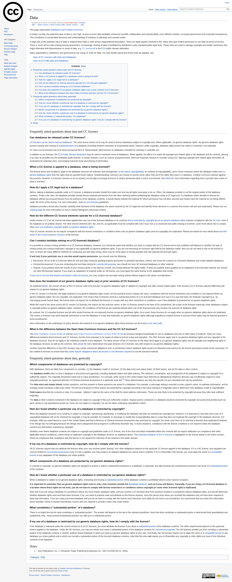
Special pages (9, 69)
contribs (82, 23)
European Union (137, 484)
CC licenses (87, 48)
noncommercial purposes (58, 452)
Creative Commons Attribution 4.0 (71, 568)
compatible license (213, 533)
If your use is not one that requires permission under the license (59, 275)
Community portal (11, 46)
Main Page (8, 43)
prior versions (58, 235)
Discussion (38, 9)
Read (151, 9)
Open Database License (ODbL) (48, 334)
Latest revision (55, 25)
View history (172, 9)
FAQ (43, 557)
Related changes (10, 66)
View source (160, 9)
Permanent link (10, 75)
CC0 (104, 48)
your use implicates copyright (48, 227)
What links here (10, 63)
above (45, 286)
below (168, 178)
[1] (123, 379)
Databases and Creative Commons (67, 30)
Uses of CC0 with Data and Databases (51, 61)
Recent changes (10, 49)
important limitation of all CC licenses (155, 434)
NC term (216, 220)
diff (33, 25)
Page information (10, 78)
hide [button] (83, 66)
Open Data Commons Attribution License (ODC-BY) (97, 334)
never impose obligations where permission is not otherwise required (100, 351)
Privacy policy (34, 575)
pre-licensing (93, 202)
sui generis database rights (173, 220)
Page (29, 9)
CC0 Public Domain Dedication (72, 154)
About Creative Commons (50, 575)
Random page (9, 52)
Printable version (10, 72)
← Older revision (41, 25)
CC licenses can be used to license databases (51, 142)
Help (6, 55)
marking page (36, 210)
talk (76, 23)
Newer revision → (73, 25)
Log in (227, 2)
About (6, 29)
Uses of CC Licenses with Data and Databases (54, 57)
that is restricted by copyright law (143, 220)
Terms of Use (63, 571)
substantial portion (219, 466)
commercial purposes (106, 264)
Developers (8, 34)
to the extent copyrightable (131, 171)
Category (35, 557)
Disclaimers (65, 575)
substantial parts (66, 146)
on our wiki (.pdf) (154, 323)
